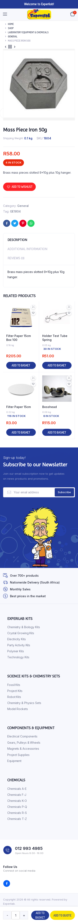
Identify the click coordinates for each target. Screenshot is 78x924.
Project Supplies (18, 755)
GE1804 (15, 211)
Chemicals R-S (17, 813)
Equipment (14, 761)
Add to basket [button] (21, 365)
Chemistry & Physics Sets (24, 703)
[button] (19, 187)
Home (11, 24)
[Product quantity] (15, 915)
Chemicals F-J (16, 794)
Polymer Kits (15, 651)
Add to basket (40, 915)
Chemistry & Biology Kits (23, 627)
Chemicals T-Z (17, 819)
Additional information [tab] (27, 249)
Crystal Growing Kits (20, 633)
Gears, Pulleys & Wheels (23, 742)
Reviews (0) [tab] (15, 258)
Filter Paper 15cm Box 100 (18, 338)
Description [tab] (17, 240)
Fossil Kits (13, 685)
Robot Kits (14, 697)
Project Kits (14, 691)
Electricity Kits (16, 639)
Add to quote (62, 915)
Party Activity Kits (18, 645)
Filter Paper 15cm (18, 407)
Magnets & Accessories (23, 748)
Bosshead (49, 407)
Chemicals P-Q (17, 806)
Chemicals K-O (17, 800)
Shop (11, 28)
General (12, 36)
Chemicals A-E (17, 788)
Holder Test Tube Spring (54, 338)
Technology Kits (18, 657)
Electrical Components (22, 736)
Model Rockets (17, 709)
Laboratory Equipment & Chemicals (28, 32)
